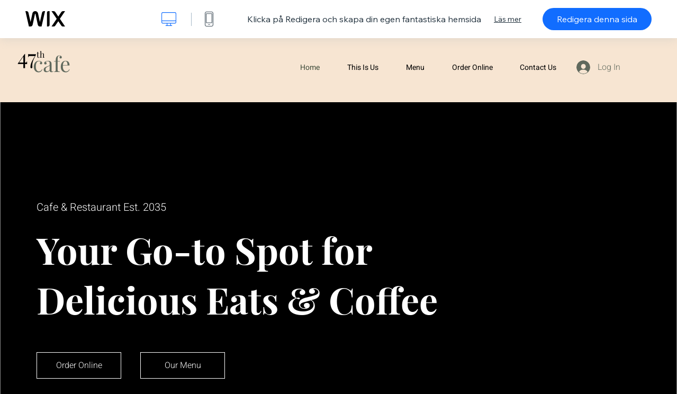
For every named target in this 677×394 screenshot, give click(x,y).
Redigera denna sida (597, 19)
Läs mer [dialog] (507, 19)
